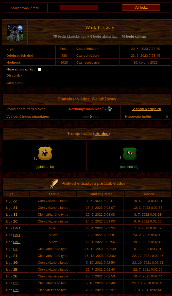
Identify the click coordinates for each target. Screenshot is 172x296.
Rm (16, 283)
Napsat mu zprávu (21, 69)
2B (15, 269)
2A (15, 201)
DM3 (16, 242)
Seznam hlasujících (146, 109)
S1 (15, 208)
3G (15, 262)
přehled (101, 133)
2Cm (16, 221)
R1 (15, 249)
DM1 (16, 228)
